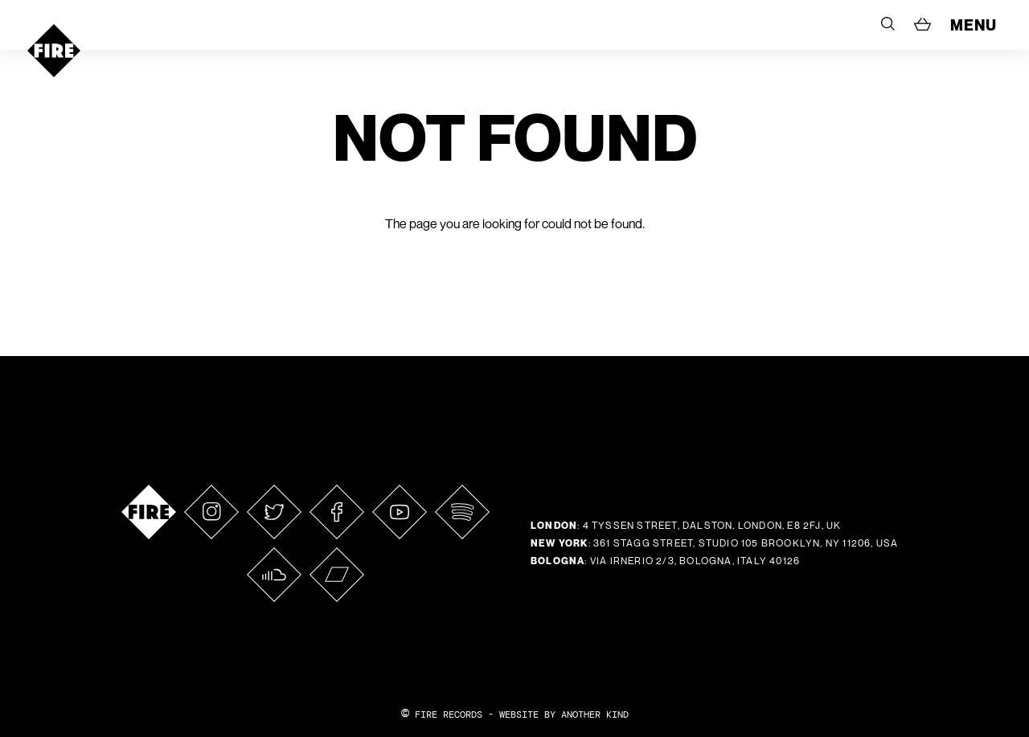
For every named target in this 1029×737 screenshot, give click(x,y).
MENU (973, 25)
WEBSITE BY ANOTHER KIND (564, 714)
